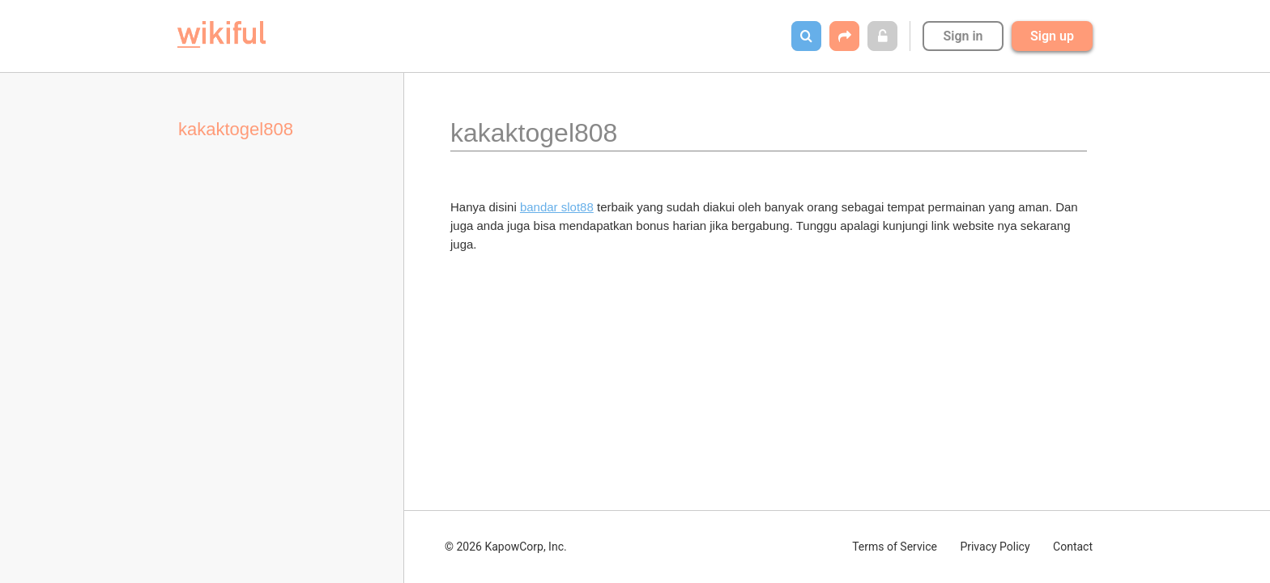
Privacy (994, 546)
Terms (894, 546)
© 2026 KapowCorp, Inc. (506, 546)
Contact (1073, 546)
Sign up (1052, 36)
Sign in (962, 36)
